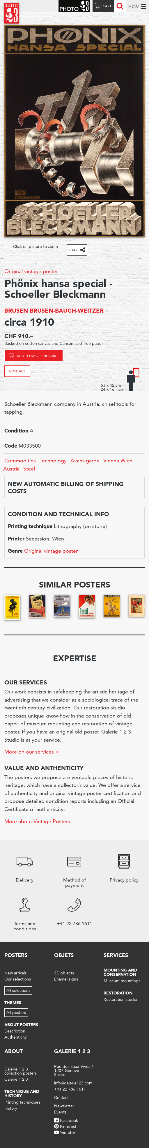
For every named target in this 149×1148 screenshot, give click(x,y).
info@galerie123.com (73, 1083)
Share (73, 250)
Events (60, 1112)
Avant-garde (85, 460)
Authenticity (15, 1037)
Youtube (67, 1132)
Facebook (69, 1120)
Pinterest (68, 1126)
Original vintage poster (31, 271)
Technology (53, 460)
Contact (17, 371)
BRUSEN (16, 310)
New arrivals (15, 973)
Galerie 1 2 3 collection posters (20, 1071)
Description (14, 1031)
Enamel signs (66, 979)
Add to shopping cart (37, 356)
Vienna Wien (117, 460)
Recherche (120, 6)
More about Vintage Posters (37, 821)
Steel (29, 468)
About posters (21, 1024)
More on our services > (31, 751)
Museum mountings (122, 980)
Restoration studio (120, 999)
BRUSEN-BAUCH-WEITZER (67, 310)
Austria (11, 468)
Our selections (17, 979)
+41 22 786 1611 (70, 1089)
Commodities (20, 460)
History (10, 1108)
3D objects (64, 973)
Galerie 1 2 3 (16, 1079)
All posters (16, 1012)
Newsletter (64, 1106)
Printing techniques (22, 1102)
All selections (18, 990)
